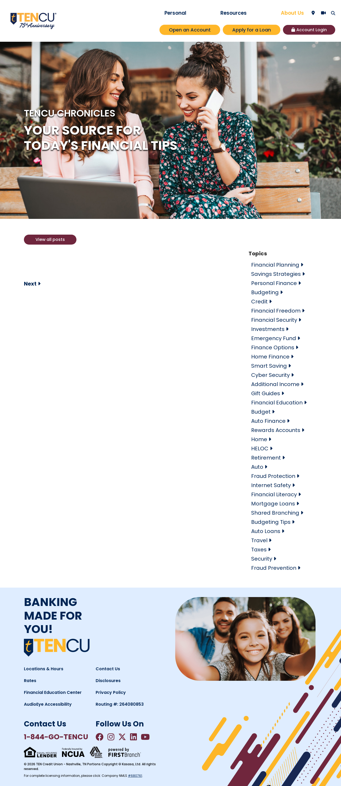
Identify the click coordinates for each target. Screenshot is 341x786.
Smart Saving (269, 366)
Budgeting (265, 292)
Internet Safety (271, 485)
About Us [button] (292, 13)
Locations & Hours (43, 669)
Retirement (266, 457)
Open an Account (190, 30)
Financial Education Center (53, 692)
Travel (259, 540)
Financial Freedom (276, 310)
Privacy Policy (111, 692)
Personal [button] (175, 13)
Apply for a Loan (251, 30)
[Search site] (333, 13)
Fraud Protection (273, 476)
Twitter (122, 737)
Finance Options (272, 347)
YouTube (145, 737)
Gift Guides (265, 393)
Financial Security (274, 320)
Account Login (311, 30)
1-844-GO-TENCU (56, 737)
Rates (30, 681)
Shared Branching (275, 512)
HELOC (259, 448)
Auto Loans (265, 531)
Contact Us (108, 669)
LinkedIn (133, 737)
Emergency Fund (273, 338)
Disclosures (108, 681)
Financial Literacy (274, 494)
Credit (259, 301)
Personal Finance (274, 283)
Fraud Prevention (273, 568)
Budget (261, 411)
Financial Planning (275, 264)
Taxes (259, 549)
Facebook (100, 737)
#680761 (135, 775)
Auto (257, 467)
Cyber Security (270, 375)
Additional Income (275, 384)
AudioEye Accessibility (48, 704)
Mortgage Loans (273, 503)
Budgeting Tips (271, 522)
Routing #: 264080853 (120, 704)
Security (261, 558)
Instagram (110, 737)
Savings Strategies (276, 274)
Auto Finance (268, 421)
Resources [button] (233, 13)
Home (259, 439)
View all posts (50, 239)
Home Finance (270, 356)
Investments (268, 329)
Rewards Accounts (275, 430)
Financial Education (277, 402)
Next (30, 283)
